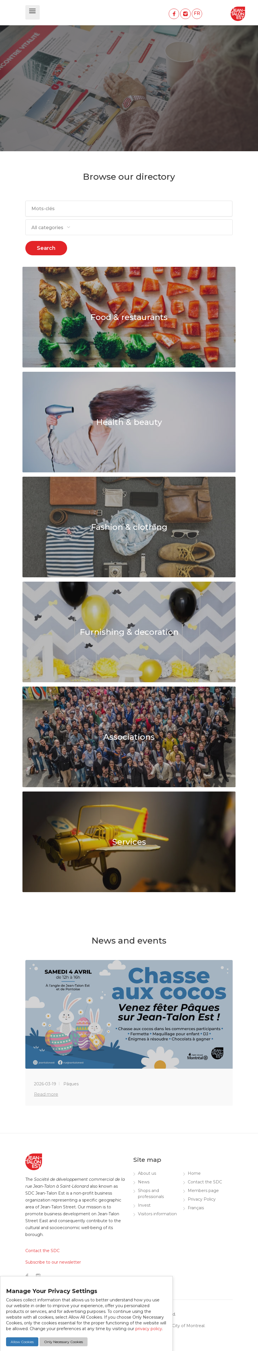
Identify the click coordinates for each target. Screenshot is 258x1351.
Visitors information (157, 1213)
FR (197, 13)
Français (196, 1207)
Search (46, 248)
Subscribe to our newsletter (53, 1262)
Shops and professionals (151, 1193)
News (143, 1182)
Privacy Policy (202, 1199)
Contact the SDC (205, 1182)
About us (147, 1173)
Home (194, 1173)
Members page (203, 1190)
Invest (144, 1205)
